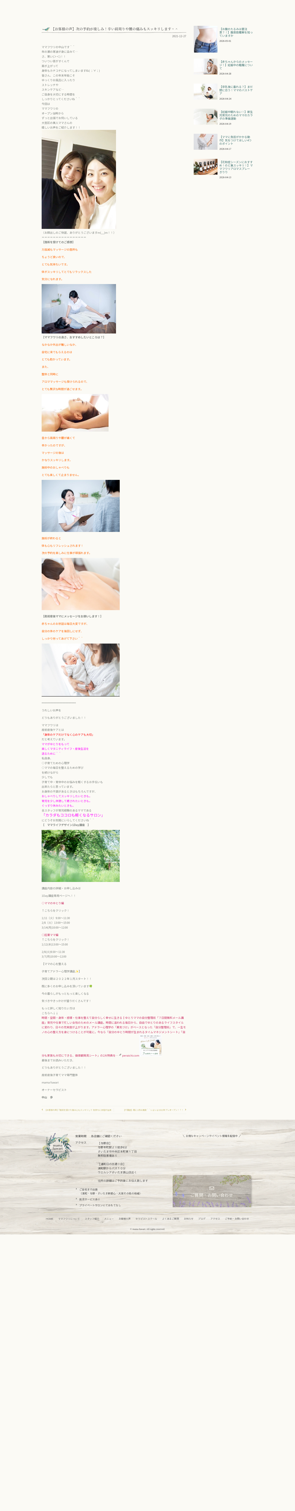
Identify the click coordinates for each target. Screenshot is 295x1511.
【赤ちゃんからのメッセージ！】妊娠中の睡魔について (236, 65)
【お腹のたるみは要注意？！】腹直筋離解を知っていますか (236, 32)
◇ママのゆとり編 (53, 903)
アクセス (215, 1218)
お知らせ (189, 1218)
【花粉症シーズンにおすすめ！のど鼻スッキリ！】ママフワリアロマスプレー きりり (236, 167)
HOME (49, 1218)
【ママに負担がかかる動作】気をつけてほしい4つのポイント (235, 140)
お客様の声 (125, 1218)
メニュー (109, 1218)
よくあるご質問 (170, 1218)
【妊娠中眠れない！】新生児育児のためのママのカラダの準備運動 (236, 115)
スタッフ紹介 (92, 1218)
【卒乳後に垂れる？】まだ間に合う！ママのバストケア (236, 90)
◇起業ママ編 (50, 935)
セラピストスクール (146, 1218)
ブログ (202, 1218)
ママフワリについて (69, 1218)
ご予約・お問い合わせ (237, 1218)
